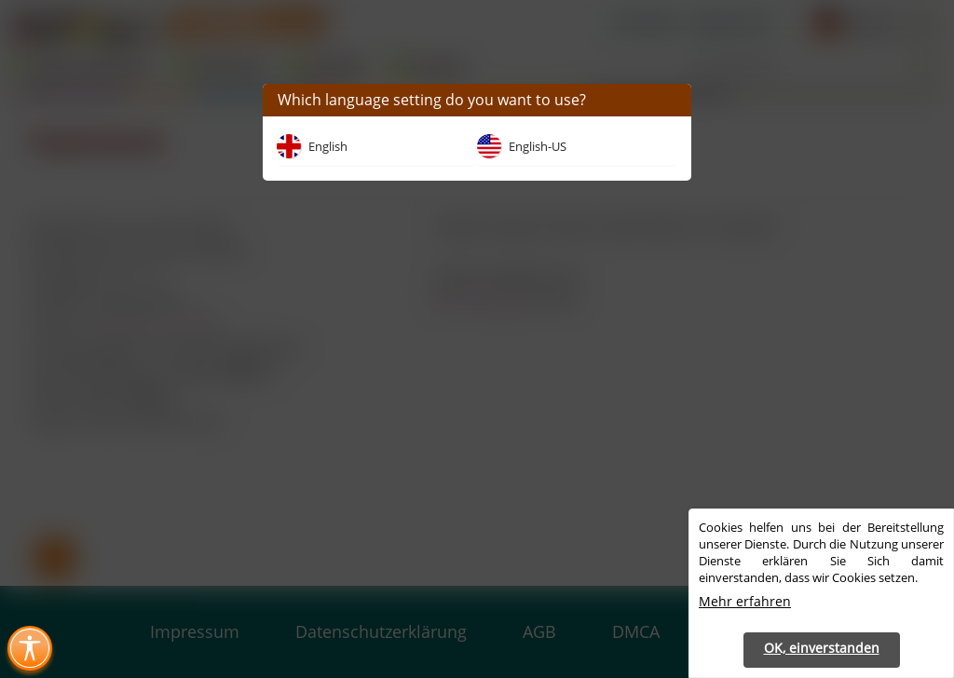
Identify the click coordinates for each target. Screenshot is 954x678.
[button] (670, 100)
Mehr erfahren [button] (745, 601)
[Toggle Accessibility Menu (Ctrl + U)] (29, 648)
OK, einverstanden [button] (821, 648)
